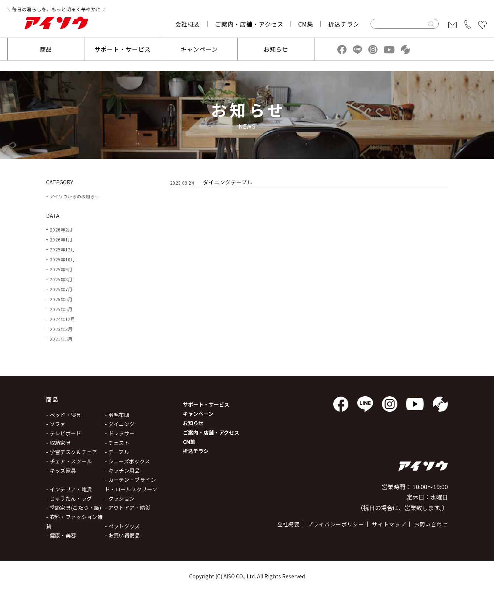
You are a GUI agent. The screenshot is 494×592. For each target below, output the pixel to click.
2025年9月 (61, 269)
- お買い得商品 (122, 535)
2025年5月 (61, 309)
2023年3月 (61, 329)
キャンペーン (199, 49)
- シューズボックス (127, 461)
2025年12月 (62, 249)
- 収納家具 (58, 442)
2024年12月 (62, 319)
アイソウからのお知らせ (74, 196)
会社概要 (187, 24)
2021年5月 (61, 339)
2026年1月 (61, 239)
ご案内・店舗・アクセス (249, 24)
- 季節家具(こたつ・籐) (73, 507)
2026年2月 (61, 229)
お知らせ (276, 49)
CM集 (306, 24)
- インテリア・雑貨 (69, 489)
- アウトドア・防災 (128, 507)
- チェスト (117, 442)
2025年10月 (62, 259)
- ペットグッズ (122, 526)
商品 (46, 49)
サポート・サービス (122, 49)
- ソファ (56, 424)
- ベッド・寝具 (63, 414)
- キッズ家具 (61, 470)
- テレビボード (63, 433)
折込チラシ (343, 24)
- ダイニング (120, 424)
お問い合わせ (431, 524)
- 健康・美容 (61, 535)
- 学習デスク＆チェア (71, 452)
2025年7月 (61, 289)
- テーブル (117, 452)
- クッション (120, 498)
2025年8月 (61, 279)
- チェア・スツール (69, 461)
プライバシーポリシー (335, 524)
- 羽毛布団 (117, 414)
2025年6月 (61, 299)
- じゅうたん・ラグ (69, 498)
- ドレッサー (120, 433)
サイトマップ (389, 524)
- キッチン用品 (122, 470)
